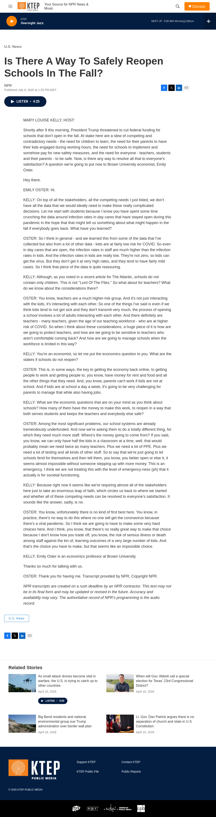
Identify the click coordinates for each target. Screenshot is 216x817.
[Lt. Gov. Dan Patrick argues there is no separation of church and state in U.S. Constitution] (120, 724)
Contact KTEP (131, 762)
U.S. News (13, 47)
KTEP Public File (88, 771)
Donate (198, 6)
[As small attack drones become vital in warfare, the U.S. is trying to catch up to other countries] (22, 683)
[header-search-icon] (178, 6)
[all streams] (210, 21)
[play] (11, 21)
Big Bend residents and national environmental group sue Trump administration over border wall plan (65, 721)
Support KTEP (86, 762)
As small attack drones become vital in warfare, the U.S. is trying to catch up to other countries (67, 680)
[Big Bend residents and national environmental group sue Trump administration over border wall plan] (22, 724)
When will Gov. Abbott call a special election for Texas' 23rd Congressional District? (164, 680)
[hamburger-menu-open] (10, 6)
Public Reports (131, 771)
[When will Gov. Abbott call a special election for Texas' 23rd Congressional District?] (120, 683)
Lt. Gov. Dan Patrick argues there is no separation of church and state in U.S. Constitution (165, 721)
